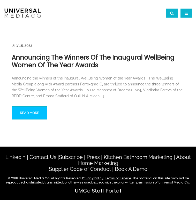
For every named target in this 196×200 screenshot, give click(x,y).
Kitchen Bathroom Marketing (138, 157)
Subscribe (71, 157)
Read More (29, 113)
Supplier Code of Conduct (80, 169)
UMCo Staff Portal (98, 190)
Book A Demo (131, 169)
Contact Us (42, 157)
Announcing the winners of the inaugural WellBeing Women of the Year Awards (93, 61)
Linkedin (15, 157)
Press (93, 157)
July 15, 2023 (22, 45)
